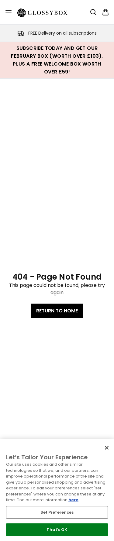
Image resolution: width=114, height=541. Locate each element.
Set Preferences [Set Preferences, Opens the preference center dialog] (57, 512)
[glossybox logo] (46, 12)
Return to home (57, 310)
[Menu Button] (8, 12)
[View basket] (105, 12)
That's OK (57, 529)
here (73, 500)
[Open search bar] (93, 12)
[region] (57, 490)
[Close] (106, 447)
